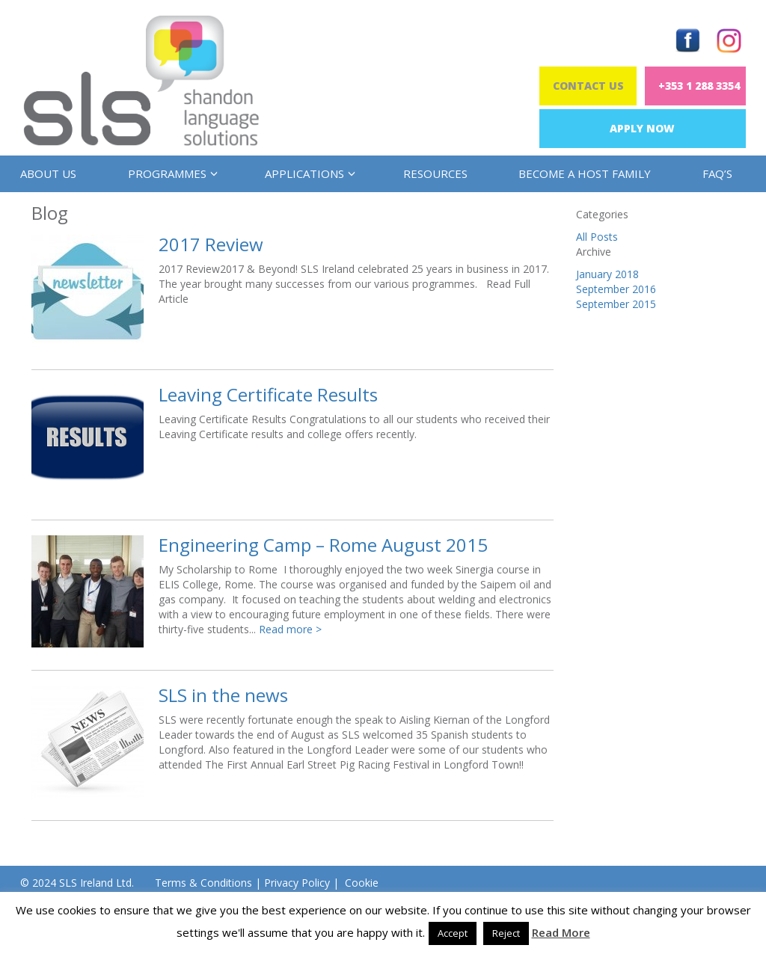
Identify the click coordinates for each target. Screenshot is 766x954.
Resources (435, 173)
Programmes (171, 173)
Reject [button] (506, 933)
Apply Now (642, 128)
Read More (561, 932)
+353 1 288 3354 (699, 86)
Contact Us (588, 86)
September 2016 (616, 289)
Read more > (290, 629)
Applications (308, 173)
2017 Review (211, 244)
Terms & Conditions (203, 882)
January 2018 (607, 274)
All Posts (597, 237)
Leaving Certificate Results (268, 394)
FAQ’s (717, 173)
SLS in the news (223, 695)
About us (48, 173)
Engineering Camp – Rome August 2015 (323, 544)
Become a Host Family (584, 173)
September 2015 (616, 304)
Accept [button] (453, 933)
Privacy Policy (297, 882)
